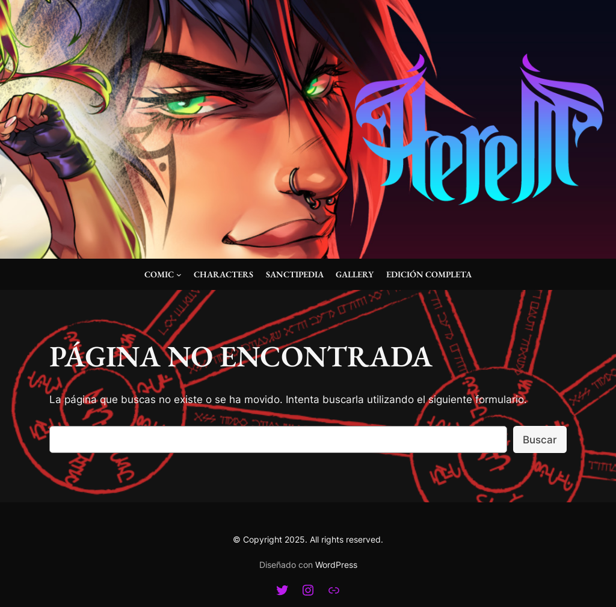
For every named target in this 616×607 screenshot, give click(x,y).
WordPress (336, 564)
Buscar (540, 440)
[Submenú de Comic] (179, 274)
